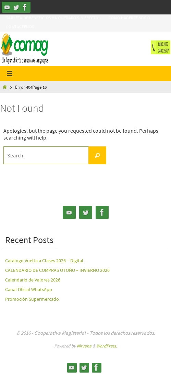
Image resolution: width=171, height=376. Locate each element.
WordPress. (106, 346)
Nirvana (84, 346)
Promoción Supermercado (32, 299)
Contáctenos (20, 26)
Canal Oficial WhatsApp (28, 289)
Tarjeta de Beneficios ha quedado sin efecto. (53, 17)
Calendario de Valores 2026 (32, 280)
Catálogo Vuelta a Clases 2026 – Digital (44, 260)
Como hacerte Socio (129, 17)
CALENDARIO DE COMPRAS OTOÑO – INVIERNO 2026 (57, 270)
